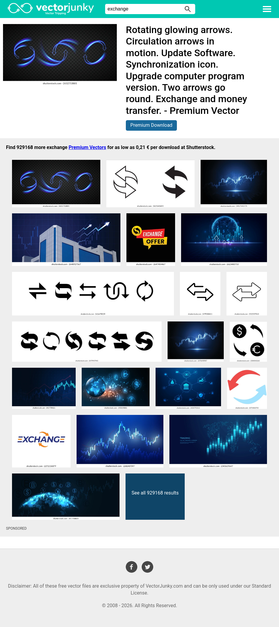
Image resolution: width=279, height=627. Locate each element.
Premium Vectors (87, 147)
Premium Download (151, 125)
